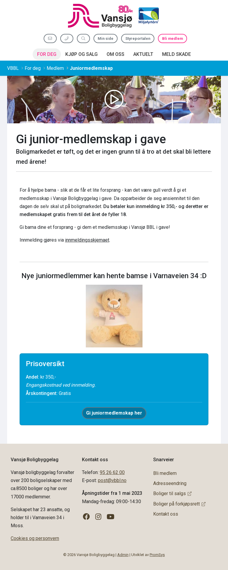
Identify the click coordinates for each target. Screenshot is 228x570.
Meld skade (176, 54)
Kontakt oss (165, 514)
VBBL (13, 68)
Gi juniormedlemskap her (114, 413)
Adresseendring (169, 483)
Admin (123, 554)
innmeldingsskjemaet (87, 240)
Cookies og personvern (35, 538)
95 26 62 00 (112, 472)
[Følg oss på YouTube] (110, 517)
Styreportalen (137, 38)
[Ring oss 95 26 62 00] (66, 38)
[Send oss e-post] (50, 38)
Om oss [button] (115, 54)
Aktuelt (143, 54)
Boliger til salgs (172, 493)
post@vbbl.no (112, 480)
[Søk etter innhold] (83, 38)
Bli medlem (172, 38)
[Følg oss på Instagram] (98, 517)
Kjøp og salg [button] (81, 54)
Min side (105, 38)
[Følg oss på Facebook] (86, 517)
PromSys (157, 554)
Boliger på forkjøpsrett (179, 504)
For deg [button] (46, 54)
